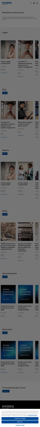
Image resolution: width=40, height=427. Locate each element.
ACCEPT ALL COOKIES (20, 418)
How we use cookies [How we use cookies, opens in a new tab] (32, 415)
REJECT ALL (20, 422)
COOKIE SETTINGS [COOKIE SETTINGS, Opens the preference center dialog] (20, 425)
